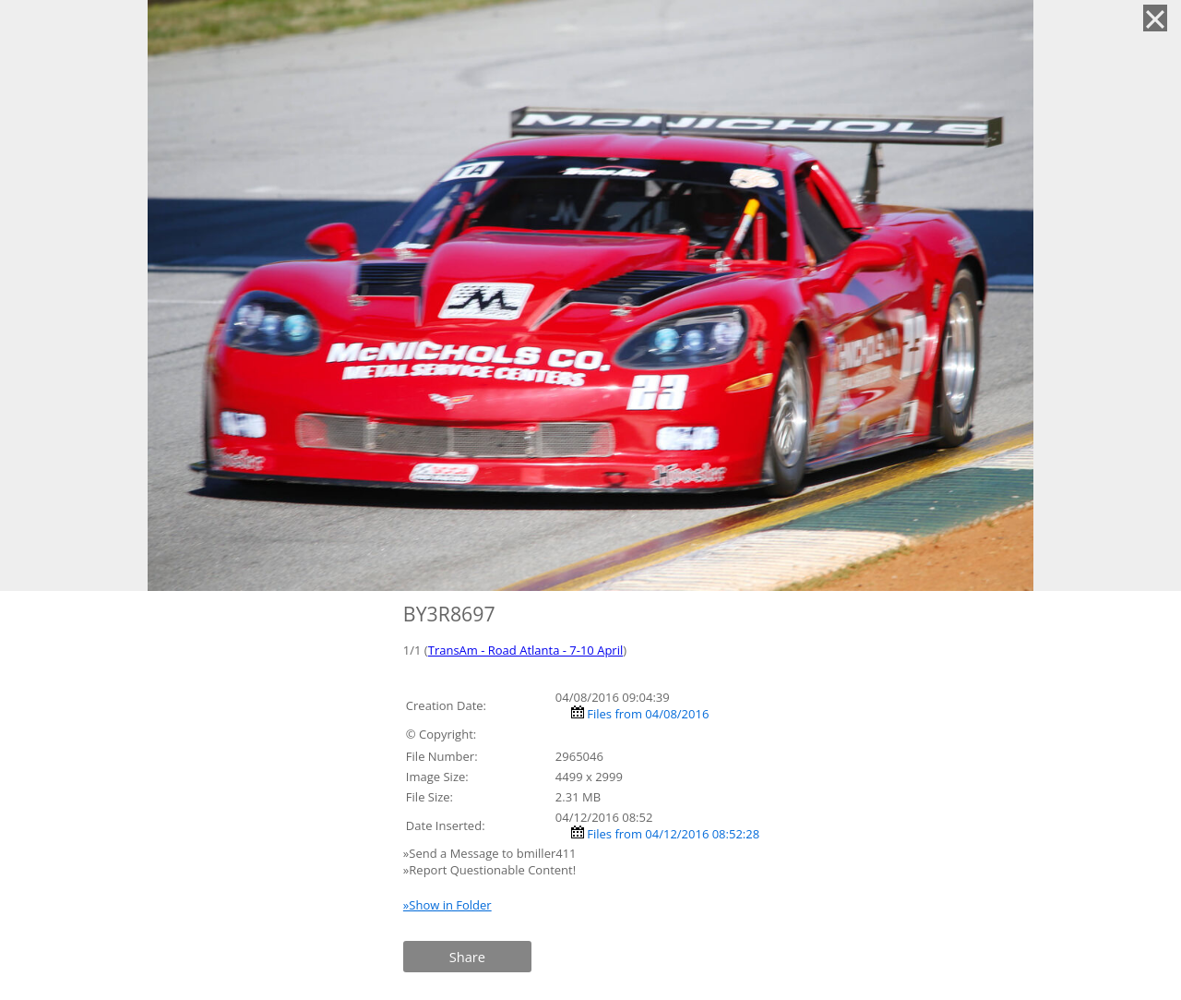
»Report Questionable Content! (489, 869)
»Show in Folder (447, 905)
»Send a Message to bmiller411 (491, 853)
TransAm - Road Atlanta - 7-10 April (526, 650)
